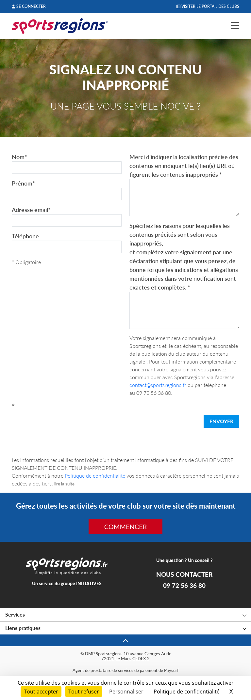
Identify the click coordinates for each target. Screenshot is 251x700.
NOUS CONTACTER (184, 574)
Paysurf (171, 670)
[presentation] (61, 422)
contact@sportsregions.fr (157, 385)
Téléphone (25, 236)
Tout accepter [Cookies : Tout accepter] (41, 691)
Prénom (23, 183)
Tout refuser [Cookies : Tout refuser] (83, 691)
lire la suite (64, 483)
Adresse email (31, 209)
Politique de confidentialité (95, 475)
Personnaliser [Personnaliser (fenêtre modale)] (126, 691)
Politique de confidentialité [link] (187, 691)
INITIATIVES (89, 583)
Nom (19, 156)
